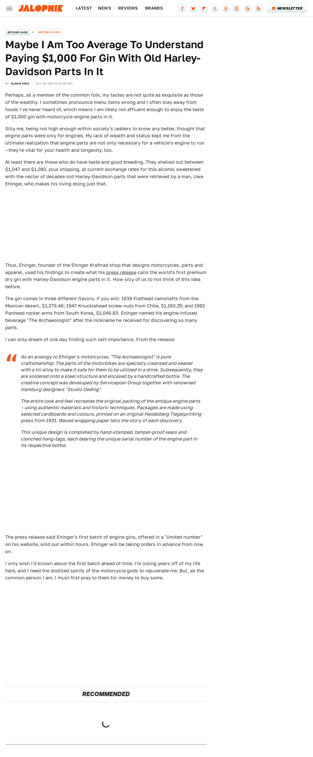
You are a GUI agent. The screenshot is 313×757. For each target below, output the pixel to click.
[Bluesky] (193, 8)
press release (121, 272)
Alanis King (20, 83)
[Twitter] (215, 8)
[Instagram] (237, 8)
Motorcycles (48, 32)
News (104, 8)
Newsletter (287, 8)
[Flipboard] (204, 8)
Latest (84, 8)
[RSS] (258, 8)
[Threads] (226, 8)
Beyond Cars (18, 32)
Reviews (128, 8)
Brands (154, 8)
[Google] (247, 8)
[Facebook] (182, 8)
